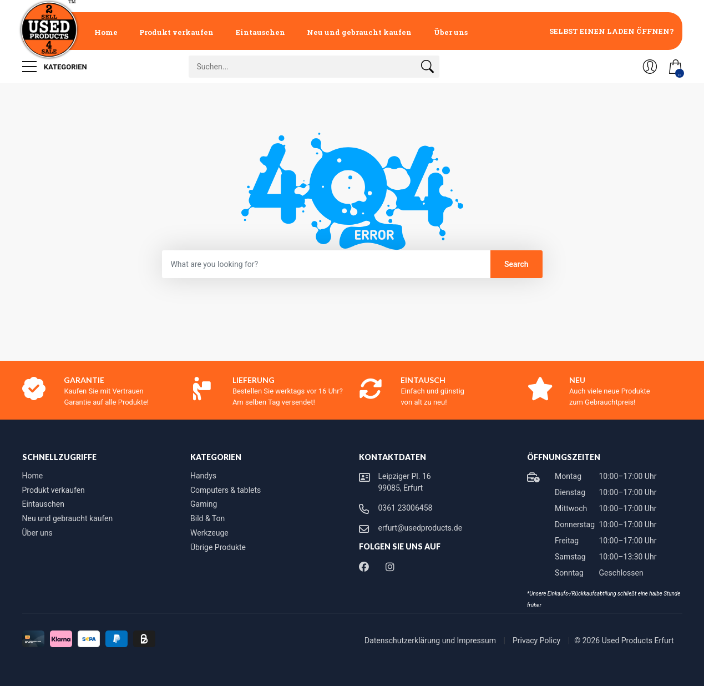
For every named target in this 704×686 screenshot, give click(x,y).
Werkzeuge (209, 532)
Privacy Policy (538, 640)
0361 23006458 (405, 507)
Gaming (203, 504)
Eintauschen (260, 32)
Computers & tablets (225, 490)
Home (106, 32)
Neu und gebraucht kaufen (359, 32)
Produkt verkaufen (176, 32)
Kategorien (54, 66)
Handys (203, 475)
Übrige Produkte (218, 547)
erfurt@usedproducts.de (420, 527)
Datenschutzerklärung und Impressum (431, 640)
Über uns (451, 32)
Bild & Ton (207, 518)
